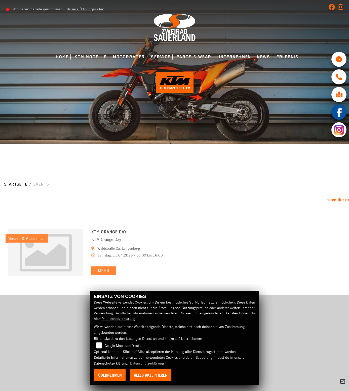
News (263, 56)
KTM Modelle (91, 56)
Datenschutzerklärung (118, 318)
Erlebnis (288, 56)
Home (62, 56)
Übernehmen (110, 375)
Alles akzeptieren (151, 375)
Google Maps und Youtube (125, 345)
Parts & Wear (194, 56)
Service (160, 56)
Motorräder (129, 56)
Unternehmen (234, 56)
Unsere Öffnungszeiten (85, 9)
